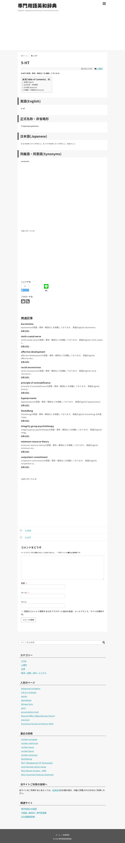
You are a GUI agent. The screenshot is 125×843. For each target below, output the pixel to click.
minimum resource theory (35, 441)
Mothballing (26, 758)
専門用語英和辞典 (37, 5)
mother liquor (27, 747)
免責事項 (56, 790)
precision (25, 719)
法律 (23, 668)
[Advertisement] (62, 33)
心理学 (100, 68)
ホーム (58, 835)
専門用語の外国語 (29, 808)
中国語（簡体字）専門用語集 (34, 812)
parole (24, 696)
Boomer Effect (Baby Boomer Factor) (38, 715)
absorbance (26, 700)
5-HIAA (25, 530)
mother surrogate (29, 739)
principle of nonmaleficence (35, 382)
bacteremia (27, 323)
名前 (24, 583)
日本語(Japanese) (30, 87)
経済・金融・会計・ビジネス (34, 672)
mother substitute (29, 743)
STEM (23, 661)
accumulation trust (30, 711)
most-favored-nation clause (33, 766)
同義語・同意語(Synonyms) (34, 90)
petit (23, 708)
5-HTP (25, 537)
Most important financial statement (37, 774)
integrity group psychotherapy (37, 426)
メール (25, 592)
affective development (33, 351)
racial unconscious (31, 367)
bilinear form (27, 704)
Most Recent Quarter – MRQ (33, 770)
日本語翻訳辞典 (28, 816)
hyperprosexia (28, 398)
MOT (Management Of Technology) (37, 762)
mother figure (27, 751)
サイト (24, 601)
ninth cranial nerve (31, 336)
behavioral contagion (30, 688)
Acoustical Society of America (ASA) (37, 723)
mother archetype (29, 754)
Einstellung (27, 410)
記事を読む (25, 331)
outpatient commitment (34, 457)
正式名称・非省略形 (31, 85)
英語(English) (29, 82)
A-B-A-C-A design (28, 692)
